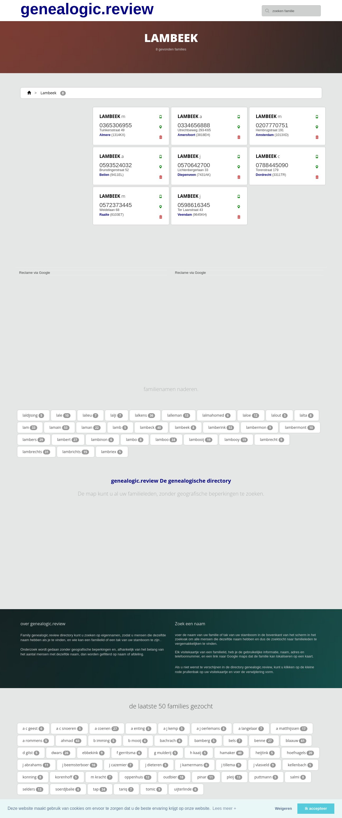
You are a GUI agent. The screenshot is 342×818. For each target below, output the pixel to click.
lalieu (90, 415)
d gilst (31, 752)
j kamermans (194, 765)
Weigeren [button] (283, 808)
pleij (234, 777)
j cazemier (121, 765)
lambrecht (272, 439)
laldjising (33, 415)
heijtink (265, 752)
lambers (34, 439)
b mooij (138, 740)
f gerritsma (129, 752)
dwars (60, 752)
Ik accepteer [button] (316, 808)
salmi (298, 777)
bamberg (205, 740)
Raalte (104, 215)
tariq (126, 789)
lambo (134, 439)
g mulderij (166, 752)
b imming (104, 740)
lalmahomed (216, 415)
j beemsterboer (79, 765)
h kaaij (199, 752)
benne (264, 740)
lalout (279, 415)
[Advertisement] (52, 185)
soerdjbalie (68, 789)
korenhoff (67, 777)
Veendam (185, 215)
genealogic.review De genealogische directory (171, 481)
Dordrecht (263, 175)
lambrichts (75, 451)
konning (33, 777)
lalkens (145, 415)
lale (63, 415)
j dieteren (156, 765)
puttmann (266, 777)
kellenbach (300, 765)
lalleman (178, 415)
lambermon (259, 427)
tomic (154, 789)
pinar (206, 777)
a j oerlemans (212, 728)
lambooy (236, 439)
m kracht (102, 777)
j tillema (231, 765)
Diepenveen (187, 175)
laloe (251, 415)
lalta (306, 415)
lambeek (185, 427)
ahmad (71, 740)
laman (91, 427)
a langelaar (251, 728)
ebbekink (93, 752)
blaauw (296, 740)
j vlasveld (265, 765)
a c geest (33, 728)
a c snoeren (69, 728)
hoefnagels (300, 752)
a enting (141, 728)
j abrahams (36, 765)
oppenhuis (138, 777)
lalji (116, 415)
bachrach (171, 740)
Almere (105, 135)
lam (30, 427)
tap (100, 789)
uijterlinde (186, 789)
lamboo (166, 439)
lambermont (300, 427)
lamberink (221, 427)
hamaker (231, 752)
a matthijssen (291, 728)
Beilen (104, 175)
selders (33, 789)
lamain (59, 427)
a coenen (107, 728)
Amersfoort (186, 135)
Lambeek (49, 92)
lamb (120, 427)
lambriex (112, 451)
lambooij (200, 439)
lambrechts (36, 451)
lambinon (102, 439)
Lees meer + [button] (224, 808)
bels (235, 740)
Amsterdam (265, 135)
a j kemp (174, 728)
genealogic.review (87, 9)
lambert (68, 439)
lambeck (151, 427)
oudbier (174, 777)
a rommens (36, 740)
